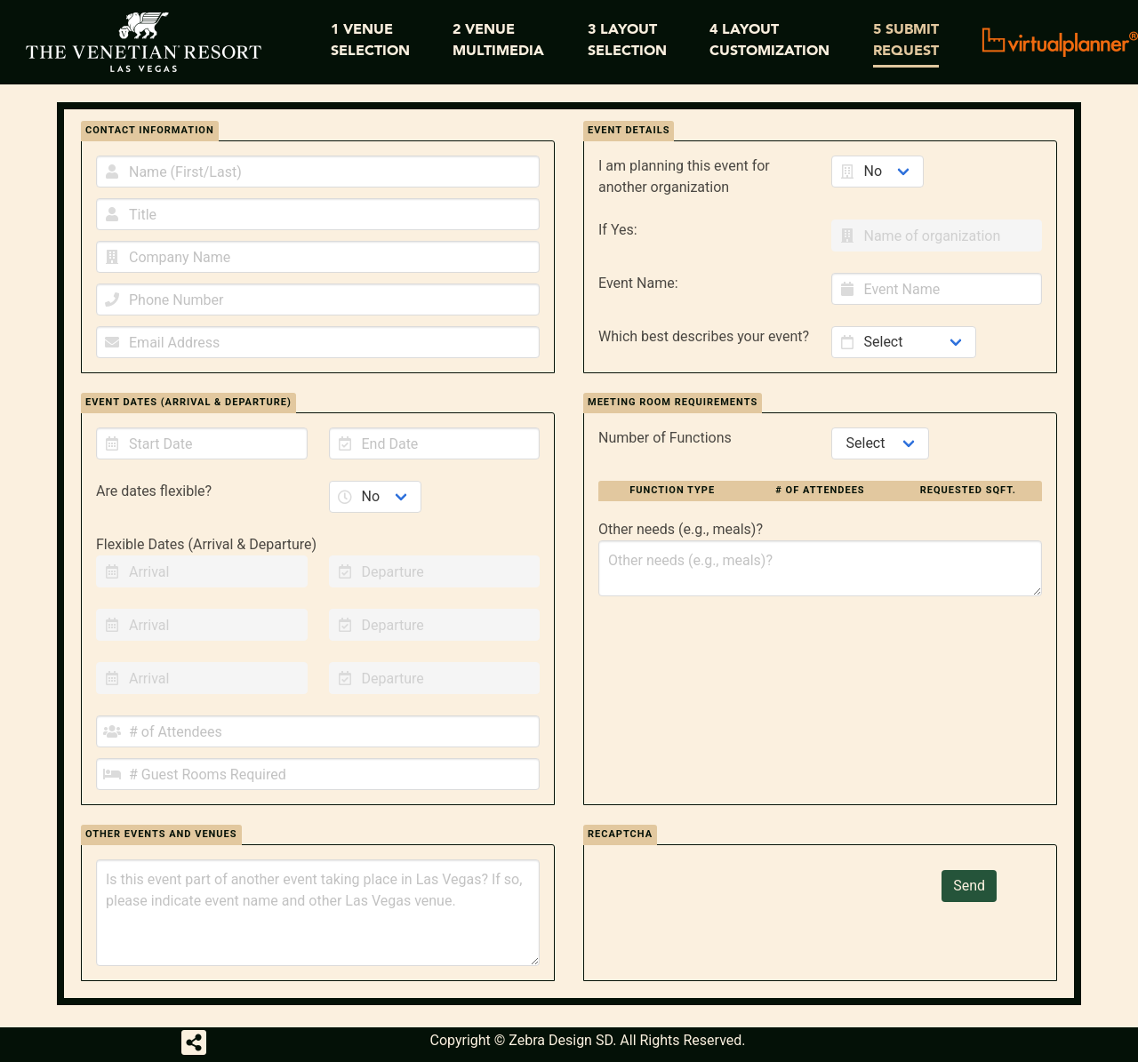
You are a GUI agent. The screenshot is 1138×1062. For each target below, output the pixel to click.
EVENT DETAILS (628, 130)
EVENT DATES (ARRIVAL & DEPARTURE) (188, 402)
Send (969, 885)
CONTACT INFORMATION (149, 130)
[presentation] (744, 904)
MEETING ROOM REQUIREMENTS (672, 402)
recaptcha (620, 834)
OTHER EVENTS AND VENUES (161, 834)
